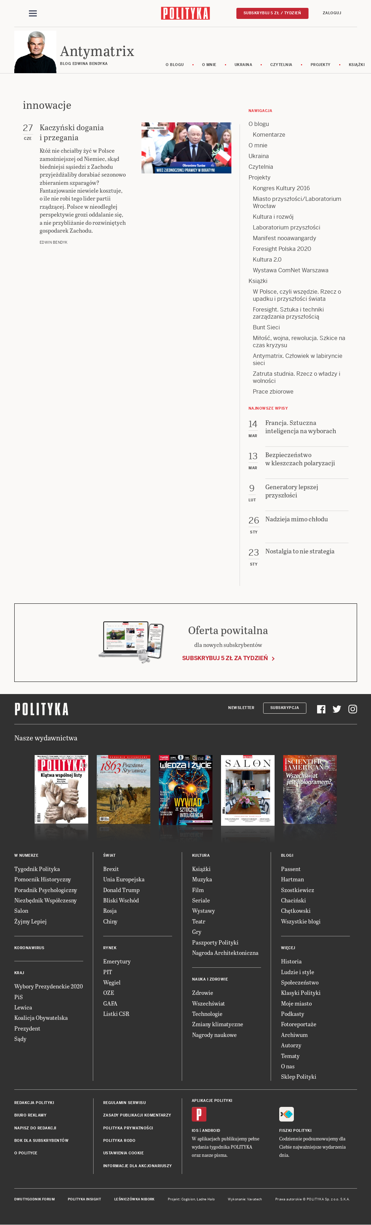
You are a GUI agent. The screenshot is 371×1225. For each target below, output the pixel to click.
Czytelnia (282, 65)
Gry (196, 932)
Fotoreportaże (298, 1025)
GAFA (110, 1003)
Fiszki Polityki (295, 1131)
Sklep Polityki (298, 1077)
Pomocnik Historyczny (42, 879)
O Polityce (25, 1153)
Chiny (110, 921)
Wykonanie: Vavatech (245, 1200)
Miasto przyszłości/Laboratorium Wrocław (297, 203)
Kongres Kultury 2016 (281, 188)
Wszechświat (208, 1003)
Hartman (292, 879)
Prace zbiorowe (273, 392)
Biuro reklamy (30, 1115)
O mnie (209, 65)
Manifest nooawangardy (284, 238)
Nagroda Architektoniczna (225, 953)
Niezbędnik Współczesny (45, 900)
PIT (107, 972)
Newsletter (241, 708)
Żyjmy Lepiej (30, 921)
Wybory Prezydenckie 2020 (48, 986)
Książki (258, 281)
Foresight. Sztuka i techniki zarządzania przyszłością (288, 313)
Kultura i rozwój (273, 217)
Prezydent (27, 1028)
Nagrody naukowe (214, 1035)
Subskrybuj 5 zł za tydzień (225, 658)
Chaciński (293, 900)
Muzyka (202, 879)
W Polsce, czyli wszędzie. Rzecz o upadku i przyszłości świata (297, 295)
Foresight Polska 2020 (282, 249)
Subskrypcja (284, 708)
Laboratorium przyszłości (286, 228)
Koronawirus (29, 948)
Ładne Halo (206, 1200)
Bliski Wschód (121, 900)
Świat (109, 856)
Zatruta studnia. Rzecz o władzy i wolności (296, 377)
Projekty (321, 65)
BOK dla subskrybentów (41, 1141)
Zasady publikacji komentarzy (137, 1115)
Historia (291, 961)
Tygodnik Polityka (37, 869)
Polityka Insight (84, 1200)
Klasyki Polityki (301, 993)
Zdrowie (202, 993)
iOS (195, 1131)
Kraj (19, 973)
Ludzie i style (297, 972)
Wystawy (203, 911)
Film (198, 890)
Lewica (23, 1007)
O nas (288, 1066)
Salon (21, 911)
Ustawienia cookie (123, 1153)
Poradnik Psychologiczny (45, 890)
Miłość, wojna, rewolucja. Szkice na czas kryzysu (299, 342)
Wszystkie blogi (301, 921)
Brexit (111, 869)
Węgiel (112, 982)
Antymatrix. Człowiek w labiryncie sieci (297, 360)
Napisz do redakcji (35, 1128)
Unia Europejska (124, 879)
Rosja (110, 911)
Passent (291, 869)
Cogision (188, 1200)
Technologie (207, 1014)
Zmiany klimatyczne (217, 1025)
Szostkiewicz (297, 890)
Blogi (287, 856)
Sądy (20, 1039)
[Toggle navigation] (33, 13)
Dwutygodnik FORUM (34, 1200)
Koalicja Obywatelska (41, 1018)
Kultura (201, 856)
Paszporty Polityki (215, 942)
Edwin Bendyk (54, 243)
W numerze (26, 856)
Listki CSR (116, 1014)
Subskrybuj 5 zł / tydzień (272, 13)
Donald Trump (121, 890)
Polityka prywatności (128, 1128)
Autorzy (291, 1046)
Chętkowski (296, 911)
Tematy (290, 1056)
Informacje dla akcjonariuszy (137, 1166)
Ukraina (244, 65)
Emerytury (117, 961)
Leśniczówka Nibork (134, 1200)
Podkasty (292, 1014)
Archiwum (294, 1035)
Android (211, 1131)
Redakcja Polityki (34, 1103)
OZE (108, 993)
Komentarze (269, 135)
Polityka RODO (119, 1141)
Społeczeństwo (300, 982)
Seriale (201, 900)
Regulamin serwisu (124, 1103)
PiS (18, 997)
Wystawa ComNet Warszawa (291, 270)
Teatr (198, 921)
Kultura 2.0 (267, 260)
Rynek (110, 948)
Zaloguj (332, 13)
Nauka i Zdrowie (210, 980)
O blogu (175, 65)
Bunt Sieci (266, 327)
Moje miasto (296, 1003)
